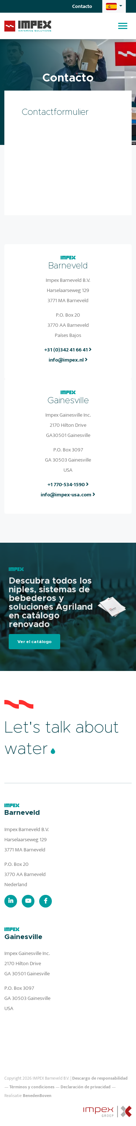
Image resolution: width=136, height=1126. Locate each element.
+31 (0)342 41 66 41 (68, 349)
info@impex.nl (68, 359)
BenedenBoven (37, 1095)
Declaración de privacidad (86, 1086)
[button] (114, 6)
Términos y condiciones (31, 1086)
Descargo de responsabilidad (100, 1078)
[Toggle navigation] (123, 26)
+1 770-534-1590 (68, 484)
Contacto (82, 6)
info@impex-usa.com (68, 494)
